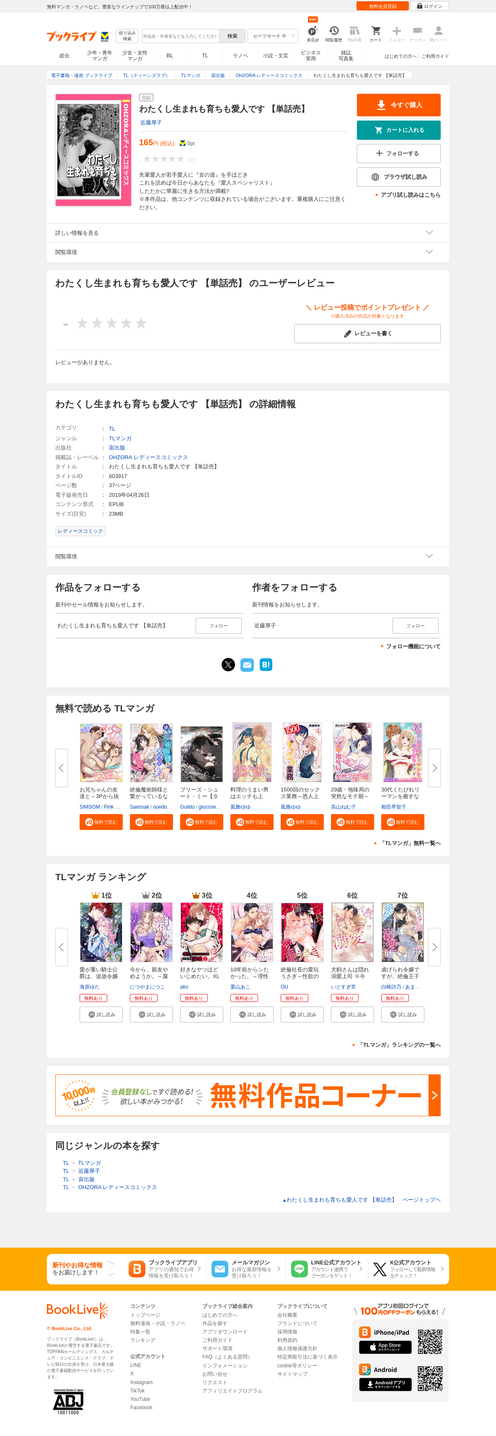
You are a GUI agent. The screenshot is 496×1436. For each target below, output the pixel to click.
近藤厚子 (151, 122)
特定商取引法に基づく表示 (307, 1357)
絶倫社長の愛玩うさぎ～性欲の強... (300, 976)
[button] (101, 822)
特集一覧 (140, 1332)
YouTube (140, 1399)
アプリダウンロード (225, 1332)
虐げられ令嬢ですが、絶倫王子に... (400, 976)
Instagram (141, 1382)
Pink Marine (117, 807)
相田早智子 (393, 807)
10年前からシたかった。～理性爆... (249, 976)
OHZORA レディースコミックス (148, 457)
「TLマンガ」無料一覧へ (410, 843)
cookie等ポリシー (297, 1366)
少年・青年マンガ (99, 56)
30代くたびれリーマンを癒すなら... (400, 796)
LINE (136, 1365)
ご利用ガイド (435, 56)
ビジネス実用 (311, 56)
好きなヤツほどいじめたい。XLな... (200, 976)
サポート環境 (217, 1348)
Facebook (141, 1407)
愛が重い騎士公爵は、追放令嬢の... (99, 976)
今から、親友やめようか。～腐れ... (149, 976)
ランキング (142, 1340)
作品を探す (214, 1323)
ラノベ (240, 56)
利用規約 (287, 1340)
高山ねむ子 (343, 807)
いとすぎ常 (343, 987)
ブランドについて (297, 1323)
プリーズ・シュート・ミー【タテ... (199, 796)
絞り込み (127, 36)
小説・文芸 (275, 56)
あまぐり (415, 987)
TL (205, 56)
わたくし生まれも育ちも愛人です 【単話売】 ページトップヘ (361, 1200)
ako (184, 987)
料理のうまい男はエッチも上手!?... (249, 796)
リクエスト (214, 1382)
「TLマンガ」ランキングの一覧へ (399, 1045)
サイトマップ (292, 1374)
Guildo (187, 807)
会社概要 (287, 1315)
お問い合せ (214, 1374)
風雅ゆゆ (240, 807)
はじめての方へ (401, 56)
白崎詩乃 (391, 987)
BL (170, 55)
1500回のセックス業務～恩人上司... (300, 796)
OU (284, 987)
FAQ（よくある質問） (227, 1357)
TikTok (137, 1391)
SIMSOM (90, 807)
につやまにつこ (147, 987)
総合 (64, 56)
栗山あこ (240, 987)
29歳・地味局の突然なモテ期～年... (350, 796)
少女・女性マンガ (134, 56)
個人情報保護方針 (297, 1348)
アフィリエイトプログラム (232, 1391)
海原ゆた (90, 987)
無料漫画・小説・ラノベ (158, 1323)
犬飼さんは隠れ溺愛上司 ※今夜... (350, 976)
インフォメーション (225, 1366)
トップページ (145, 1315)
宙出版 (117, 447)
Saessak (139, 807)
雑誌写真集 (346, 56)
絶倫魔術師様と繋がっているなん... (149, 796)
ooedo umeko (168, 807)
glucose (207, 807)
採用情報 (287, 1332)
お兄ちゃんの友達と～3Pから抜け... (99, 796)
